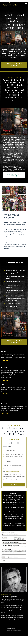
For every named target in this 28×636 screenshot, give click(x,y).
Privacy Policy (15, 633)
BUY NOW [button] (14, 484)
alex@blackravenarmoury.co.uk (12, 471)
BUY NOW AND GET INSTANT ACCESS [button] (14, 65)
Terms (11, 633)
